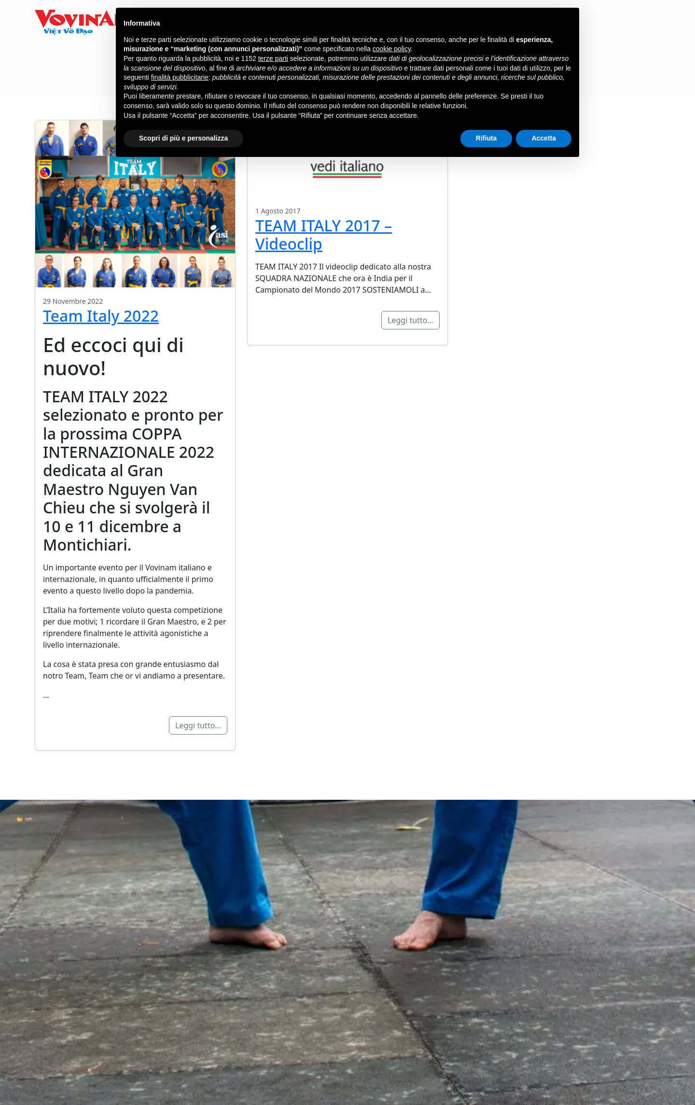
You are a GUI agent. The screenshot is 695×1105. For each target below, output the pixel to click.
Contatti (641, 28)
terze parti (273, 58)
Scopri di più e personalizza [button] (183, 138)
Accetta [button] (543, 138)
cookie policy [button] (392, 49)
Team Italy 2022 (101, 315)
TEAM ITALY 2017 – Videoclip (323, 234)
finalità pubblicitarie (179, 77)
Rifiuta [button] (486, 138)
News (610, 28)
